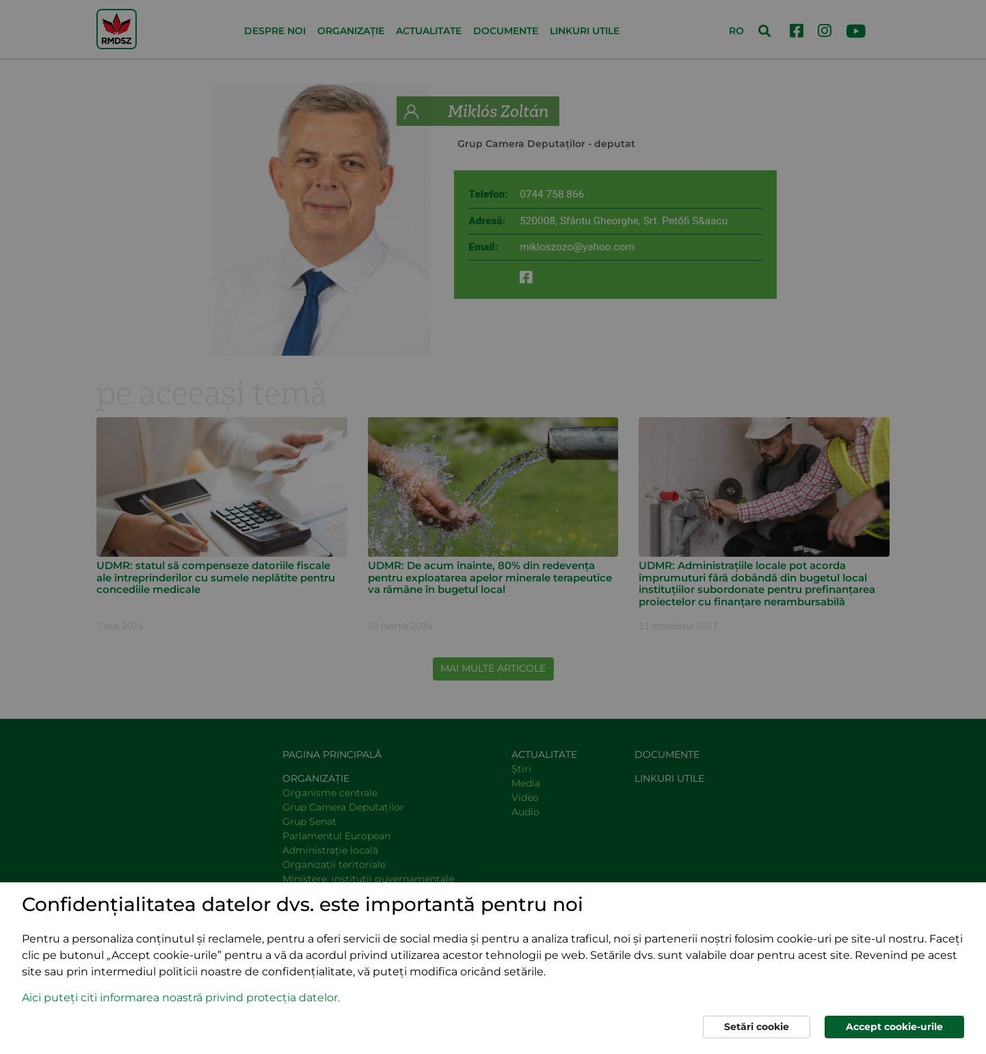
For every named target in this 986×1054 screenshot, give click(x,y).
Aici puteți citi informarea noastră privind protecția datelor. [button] (181, 997)
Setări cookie (756, 1026)
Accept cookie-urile (894, 1026)
